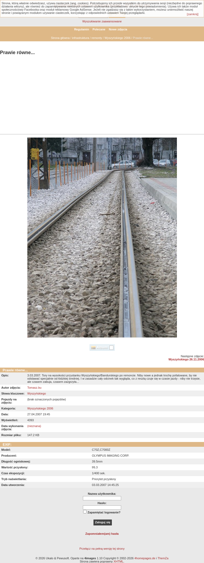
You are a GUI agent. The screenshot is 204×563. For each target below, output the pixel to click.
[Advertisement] (102, 95)
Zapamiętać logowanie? (103, 512)
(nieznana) (34, 426)
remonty (97, 37)
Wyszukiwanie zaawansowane (102, 21)
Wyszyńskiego (36, 393)
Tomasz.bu (34, 387)
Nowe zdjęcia (118, 29)
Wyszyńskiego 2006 (118, 37)
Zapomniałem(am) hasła (101, 533)
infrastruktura (80, 37)
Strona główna (60, 37)
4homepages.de (144, 558)
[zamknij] (192, 14)
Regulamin (81, 29)
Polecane (98, 29)
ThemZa (163, 558)
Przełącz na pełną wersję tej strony (102, 548)
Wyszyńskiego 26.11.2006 (186, 359)
